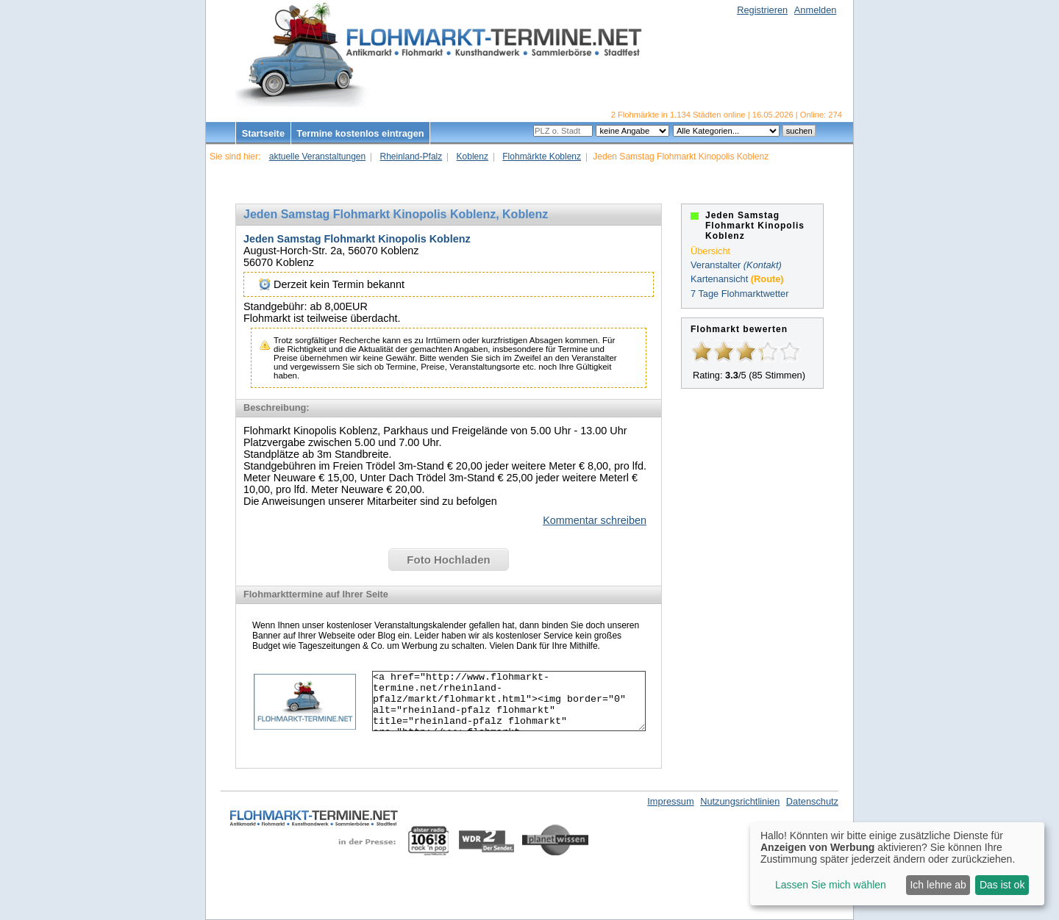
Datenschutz (812, 801)
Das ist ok (1002, 885)
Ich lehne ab (938, 885)
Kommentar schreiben (594, 520)
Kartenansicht (719, 278)
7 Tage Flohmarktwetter (739, 293)
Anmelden (815, 9)
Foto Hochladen (448, 559)
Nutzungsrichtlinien (740, 801)
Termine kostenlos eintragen (360, 133)
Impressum (670, 801)
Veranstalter (716, 264)
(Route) (767, 278)
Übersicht (710, 250)
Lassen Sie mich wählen (830, 885)
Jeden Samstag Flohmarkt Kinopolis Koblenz (357, 239)
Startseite (263, 133)
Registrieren (762, 9)
